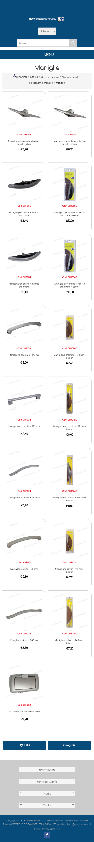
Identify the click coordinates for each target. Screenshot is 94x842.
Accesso (65, 7)
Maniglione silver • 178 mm (24, 568)
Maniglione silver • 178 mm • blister (69, 570)
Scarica (47, 7)
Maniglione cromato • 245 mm (24, 497)
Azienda (38, 7)
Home (29, 7)
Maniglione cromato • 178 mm (24, 354)
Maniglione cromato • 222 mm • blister (69, 428)
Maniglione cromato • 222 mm (24, 426)
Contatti (56, 7)
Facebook (47, 835)
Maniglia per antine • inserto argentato (24, 285)
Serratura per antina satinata (24, 711)
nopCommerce (53, 828)
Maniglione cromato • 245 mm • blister (69, 499)
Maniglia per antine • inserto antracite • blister (70, 214)
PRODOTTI (20, 76)
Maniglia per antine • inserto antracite (24, 214)
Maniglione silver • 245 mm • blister (70, 641)
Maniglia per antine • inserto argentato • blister (70, 285)
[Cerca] (43, 43)
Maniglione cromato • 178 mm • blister (70, 356)
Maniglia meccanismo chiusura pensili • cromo (70, 142)
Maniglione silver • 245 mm (24, 640)
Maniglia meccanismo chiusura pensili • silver (24, 142)
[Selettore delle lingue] (47, 31)
